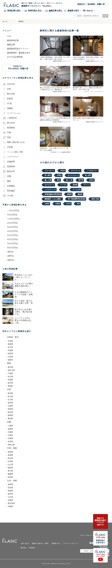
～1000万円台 (13, 211)
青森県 (10, 344)
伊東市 (59, 175)
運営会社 (23, 548)
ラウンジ (86, 185)
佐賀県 (10, 487)
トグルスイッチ (50, 190)
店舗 (6, 176)
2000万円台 (12, 223)
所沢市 (91, 180)
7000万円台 (12, 243)
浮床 (78, 204)
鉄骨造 (7, 99)
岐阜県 (10, 412)
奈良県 (10, 441)
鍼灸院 (80, 194)
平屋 (6, 133)
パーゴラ (63, 185)
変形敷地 (8, 128)
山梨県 (10, 406)
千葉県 (10, 373)
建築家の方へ (56, 543)
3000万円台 (12, 227)
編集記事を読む (54, 11)
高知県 (10, 477)
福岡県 (10, 484)
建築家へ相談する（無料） (40, 543)
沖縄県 (10, 506)
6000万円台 (12, 239)
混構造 (7, 108)
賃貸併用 (8, 166)
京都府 (10, 432)
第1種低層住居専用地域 (53, 194)
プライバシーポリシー (70, 543)
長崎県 (10, 491)
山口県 (10, 464)
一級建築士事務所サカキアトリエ (61, 61)
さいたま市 (77, 190)
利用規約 (32, 548)
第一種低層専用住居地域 (76, 199)
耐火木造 (8, 94)
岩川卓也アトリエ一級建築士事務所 (60, 152)
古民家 (7, 147)
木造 (6, 89)
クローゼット (49, 171)
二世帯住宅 (9, 118)
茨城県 (10, 380)
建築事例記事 (13, 40)
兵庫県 (10, 438)
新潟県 (10, 393)
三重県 (10, 426)
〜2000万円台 (13, 219)
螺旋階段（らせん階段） (53, 199)
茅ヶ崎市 (48, 175)
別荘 (6, 137)
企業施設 (8, 186)
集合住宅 (8, 171)
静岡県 (10, 415)
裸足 (58, 180)
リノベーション (11, 113)
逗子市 (64, 190)
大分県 (10, 497)
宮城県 (10, 350)
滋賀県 (10, 429)
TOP (9, 36)
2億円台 (10, 256)
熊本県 (10, 494)
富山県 (10, 396)
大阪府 (10, 435)
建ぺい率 (69, 180)
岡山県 (10, 458)
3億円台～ (11, 260)
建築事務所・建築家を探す (18, 53)
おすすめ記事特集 (15, 57)
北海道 (10, 341)
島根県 (10, 455)
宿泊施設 (8, 191)
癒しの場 (48, 180)
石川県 (10, 399)
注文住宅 (8, 84)
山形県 (10, 357)
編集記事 (11, 45)
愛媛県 (10, 474)
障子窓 (80, 180)
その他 (7, 196)
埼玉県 (10, 376)
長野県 (10, 409)
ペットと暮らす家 (12, 152)
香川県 (10, 471)
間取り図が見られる (13, 142)
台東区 (47, 204)
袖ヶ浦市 (88, 175)
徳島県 (10, 468)
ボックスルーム (73, 175)
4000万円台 (12, 231)
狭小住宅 (8, 123)
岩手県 (10, 347)
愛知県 (10, 418)
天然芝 (57, 204)
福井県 (10, 403)
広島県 (10, 461)
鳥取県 (10, 452)
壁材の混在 (95, 199)
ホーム (5, 21)
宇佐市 (62, 171)
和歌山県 (11, 445)
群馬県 (10, 386)
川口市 (68, 204)
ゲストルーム (76, 171)
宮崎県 (10, 500)
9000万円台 (12, 248)
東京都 (10, 367)
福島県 (10, 360)
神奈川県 (11, 370)
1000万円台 (12, 215)
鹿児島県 (11, 503)
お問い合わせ (25, 543)
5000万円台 (12, 235)
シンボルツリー (92, 171)
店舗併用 (8, 162)
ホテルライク (49, 185)
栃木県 (10, 383)
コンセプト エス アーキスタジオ (93, 91)
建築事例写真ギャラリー (18, 49)
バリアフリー (10, 157)
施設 (6, 181)
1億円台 (10, 252)
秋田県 (10, 353)
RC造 (7, 103)
